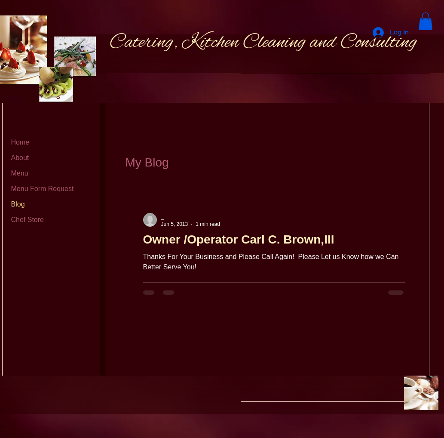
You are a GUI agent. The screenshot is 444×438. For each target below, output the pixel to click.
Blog (18, 204)
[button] (425, 21)
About (20, 157)
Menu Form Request (42, 188)
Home (20, 142)
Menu (19, 173)
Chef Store (27, 219)
